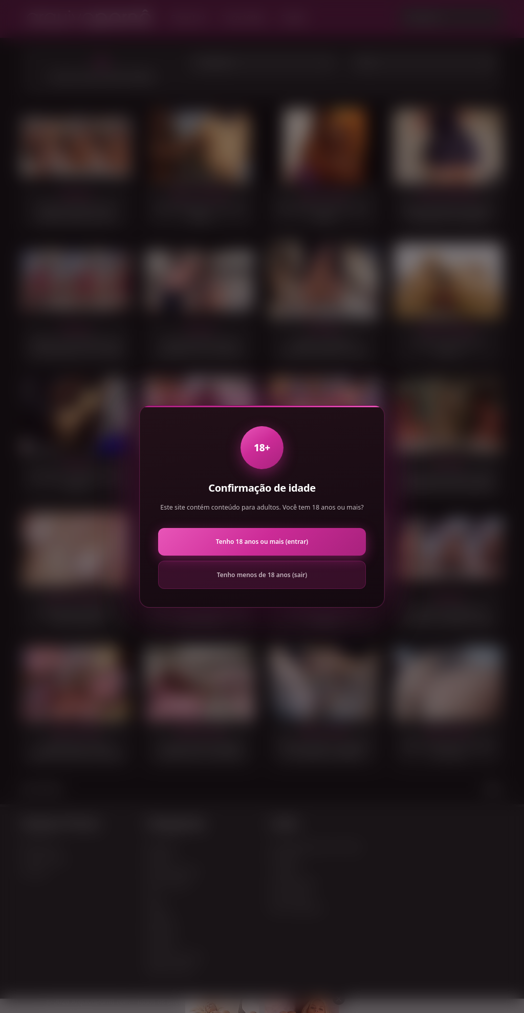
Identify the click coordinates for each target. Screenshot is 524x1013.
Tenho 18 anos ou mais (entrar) (262, 541)
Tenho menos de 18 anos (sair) (262, 574)
